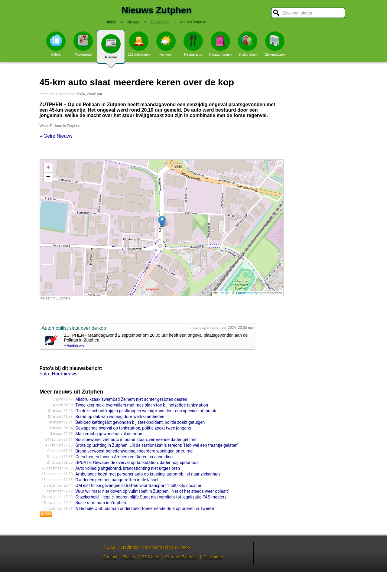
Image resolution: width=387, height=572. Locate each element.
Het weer (166, 43)
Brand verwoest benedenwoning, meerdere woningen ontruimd (134, 451)
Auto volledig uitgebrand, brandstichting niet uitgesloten (127, 468)
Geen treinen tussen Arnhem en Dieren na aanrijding (124, 456)
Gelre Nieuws (58, 136)
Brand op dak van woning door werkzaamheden (119, 416)
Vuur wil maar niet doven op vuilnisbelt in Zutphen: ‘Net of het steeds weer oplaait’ (152, 491)
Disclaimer (213, 556)
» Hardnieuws (74, 345)
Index (111, 22)
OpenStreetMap (249, 293)
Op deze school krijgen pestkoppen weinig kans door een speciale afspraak (145, 410)
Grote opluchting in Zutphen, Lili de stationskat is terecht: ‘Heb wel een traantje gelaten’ (156, 445)
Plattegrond (83, 43)
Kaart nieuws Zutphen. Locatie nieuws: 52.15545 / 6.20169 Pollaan (161, 227)
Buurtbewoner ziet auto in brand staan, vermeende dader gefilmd (136, 439)
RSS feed (150, 556)
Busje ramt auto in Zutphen (100, 502)
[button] (162, 221)
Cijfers (56, 43)
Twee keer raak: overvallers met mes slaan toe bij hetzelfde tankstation (141, 405)
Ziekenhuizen (275, 43)
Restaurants (193, 43)
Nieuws (111, 49)
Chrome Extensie (181, 556)
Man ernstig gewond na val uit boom (109, 433)
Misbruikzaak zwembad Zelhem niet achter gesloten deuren (131, 399)
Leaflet (221, 293)
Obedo (183, 547)
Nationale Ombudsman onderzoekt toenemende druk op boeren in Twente (144, 508)
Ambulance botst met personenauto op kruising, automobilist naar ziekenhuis (147, 474)
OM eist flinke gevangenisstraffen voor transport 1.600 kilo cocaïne (138, 485)
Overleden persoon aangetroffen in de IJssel (116, 479)
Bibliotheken (247, 43)
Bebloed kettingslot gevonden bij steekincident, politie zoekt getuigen (140, 422)
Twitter (129, 556)
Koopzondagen (220, 43)
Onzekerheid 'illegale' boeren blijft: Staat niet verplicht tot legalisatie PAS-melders (150, 497)
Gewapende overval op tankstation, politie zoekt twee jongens (133, 428)
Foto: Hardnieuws (58, 373)
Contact (110, 556)
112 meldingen (139, 43)
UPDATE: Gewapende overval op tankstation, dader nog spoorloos (137, 462)
